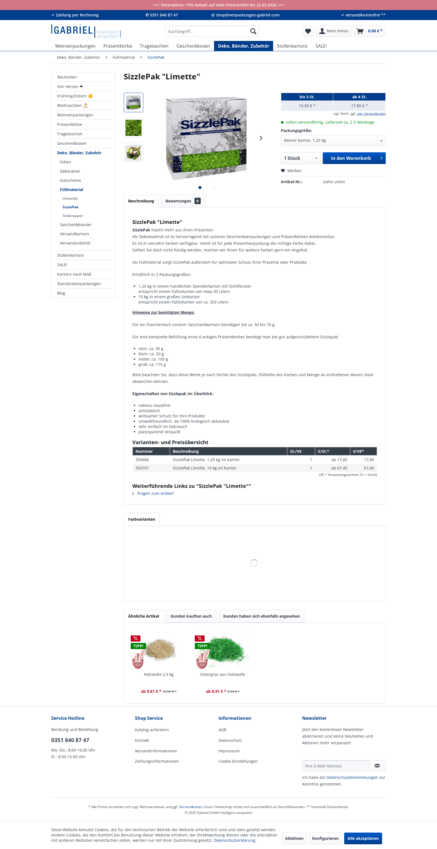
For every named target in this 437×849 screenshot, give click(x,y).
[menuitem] (212, 31)
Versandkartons (74, 233)
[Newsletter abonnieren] (377, 765)
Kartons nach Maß (74, 274)
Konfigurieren (325, 838)
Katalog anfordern (152, 729)
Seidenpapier (73, 215)
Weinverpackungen (75, 115)
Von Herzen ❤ (70, 86)
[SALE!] (321, 46)
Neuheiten (67, 77)
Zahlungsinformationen (157, 761)
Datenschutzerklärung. (235, 840)
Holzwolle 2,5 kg (159, 674)
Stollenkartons (70, 255)
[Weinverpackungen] (75, 46)
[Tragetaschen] (154, 46)
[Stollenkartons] (292, 46)
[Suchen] (253, 31)
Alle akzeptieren (363, 838)
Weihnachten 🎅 (72, 105)
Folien (65, 162)
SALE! (62, 264)
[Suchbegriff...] (212, 31)
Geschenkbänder (76, 224)
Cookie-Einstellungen (238, 761)
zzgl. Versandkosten (371, 113)
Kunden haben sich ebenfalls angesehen (261, 616)
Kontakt (142, 740)
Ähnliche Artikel (143, 616)
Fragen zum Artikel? (153, 493)
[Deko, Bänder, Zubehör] (243, 46)
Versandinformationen (156, 750)
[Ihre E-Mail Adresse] (335, 765)
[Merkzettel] (308, 31)
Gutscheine (70, 180)
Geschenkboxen (72, 143)
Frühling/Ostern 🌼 (75, 96)
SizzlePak (70, 207)
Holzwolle (70, 198)
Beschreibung (141, 201)
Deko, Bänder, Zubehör (79, 152)
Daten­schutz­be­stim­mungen (352, 777)
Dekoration (70, 171)
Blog (61, 293)
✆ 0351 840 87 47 (161, 15)
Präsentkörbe (69, 124)
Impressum (229, 750)
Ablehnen (294, 838)
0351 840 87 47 (70, 740)
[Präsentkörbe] (117, 46)
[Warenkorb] (370, 31)
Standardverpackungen (79, 283)
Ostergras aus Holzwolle (222, 674)
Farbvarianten (141, 519)
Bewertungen (183, 201)
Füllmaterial (71, 189)
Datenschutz (230, 740)
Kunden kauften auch (191, 616)
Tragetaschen (69, 133)
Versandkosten (190, 806)
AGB (222, 729)
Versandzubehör (75, 243)
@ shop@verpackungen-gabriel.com (245, 15)
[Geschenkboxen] (193, 46)
